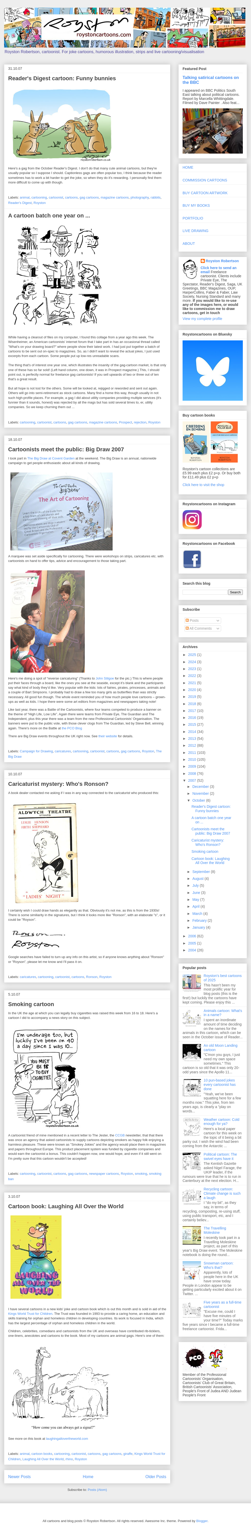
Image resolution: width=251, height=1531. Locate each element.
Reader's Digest (20, 203)
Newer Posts (19, 1477)
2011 (192, 753)
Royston (39, 203)
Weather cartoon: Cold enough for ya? (222, 1122)
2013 (192, 738)
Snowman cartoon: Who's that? (219, 1265)
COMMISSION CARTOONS (205, 180)
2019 (192, 697)
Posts (192, 620)
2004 (192, 950)
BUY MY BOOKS (196, 205)
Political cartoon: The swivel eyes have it (220, 1156)
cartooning (39, 197)
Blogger (202, 1521)
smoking (141, 1174)
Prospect (125, 422)
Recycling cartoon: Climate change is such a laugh (222, 1193)
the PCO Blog (72, 728)
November (201, 793)
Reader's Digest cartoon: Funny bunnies (62, 78)
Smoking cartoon (31, 1004)
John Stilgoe (105, 678)
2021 (192, 683)
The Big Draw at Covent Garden (51, 458)
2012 (192, 745)
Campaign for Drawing (36, 751)
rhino (69, 1459)
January (199, 927)
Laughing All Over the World (43, 1459)
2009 (192, 766)
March (197, 914)
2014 (192, 732)
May (196, 899)
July (196, 885)
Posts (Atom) (97, 1490)
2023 (192, 669)
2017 (192, 711)
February (200, 920)
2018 (192, 704)
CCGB (120, 1135)
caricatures (63, 751)
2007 (192, 780)
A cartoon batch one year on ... (49, 215)
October (199, 800)
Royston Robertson (222, 261)
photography (139, 197)
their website (107, 736)
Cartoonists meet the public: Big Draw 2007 (66, 449)
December (201, 787)
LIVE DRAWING (195, 231)
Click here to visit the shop (203, 485)
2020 (192, 690)
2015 (192, 724)
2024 (192, 662)
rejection (140, 422)
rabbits (156, 197)
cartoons (71, 197)
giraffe (128, 1454)
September (201, 872)
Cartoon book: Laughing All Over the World (66, 1206)
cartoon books (41, 1454)
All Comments (199, 628)
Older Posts (156, 1477)
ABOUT (189, 243)
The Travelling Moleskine (215, 1230)
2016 (192, 718)
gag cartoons (89, 197)
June (196, 893)
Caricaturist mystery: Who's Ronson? (58, 784)
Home (88, 1477)
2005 (192, 943)
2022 (192, 676)
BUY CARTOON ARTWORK (205, 193)
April (196, 906)
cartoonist (56, 197)
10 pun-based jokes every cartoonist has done (220, 1084)
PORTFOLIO (193, 218)
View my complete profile (202, 319)
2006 (192, 936)
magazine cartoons (115, 197)
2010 (192, 759)
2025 (192, 655)
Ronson (92, 977)
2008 (192, 774)
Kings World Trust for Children (30, 1314)
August (198, 879)
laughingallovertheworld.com (67, 1439)
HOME (188, 167)
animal (25, 197)
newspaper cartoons (104, 1174)
